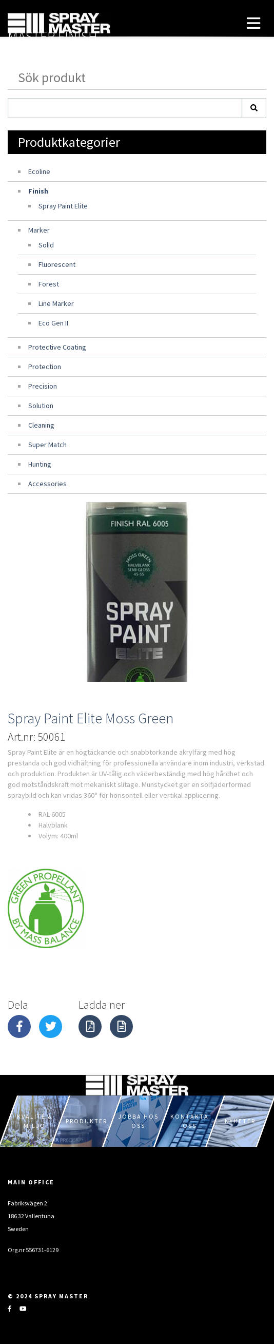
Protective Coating (57, 347)
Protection (44, 366)
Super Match (47, 444)
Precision (42, 386)
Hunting (39, 464)
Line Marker (56, 303)
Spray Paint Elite (63, 205)
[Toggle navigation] (253, 23)
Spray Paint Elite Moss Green (90, 718)
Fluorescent (56, 264)
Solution (40, 405)
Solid (46, 244)
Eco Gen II (53, 323)
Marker (39, 230)
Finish (38, 191)
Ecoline (39, 171)
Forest (48, 284)
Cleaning (41, 425)
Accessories (47, 483)
